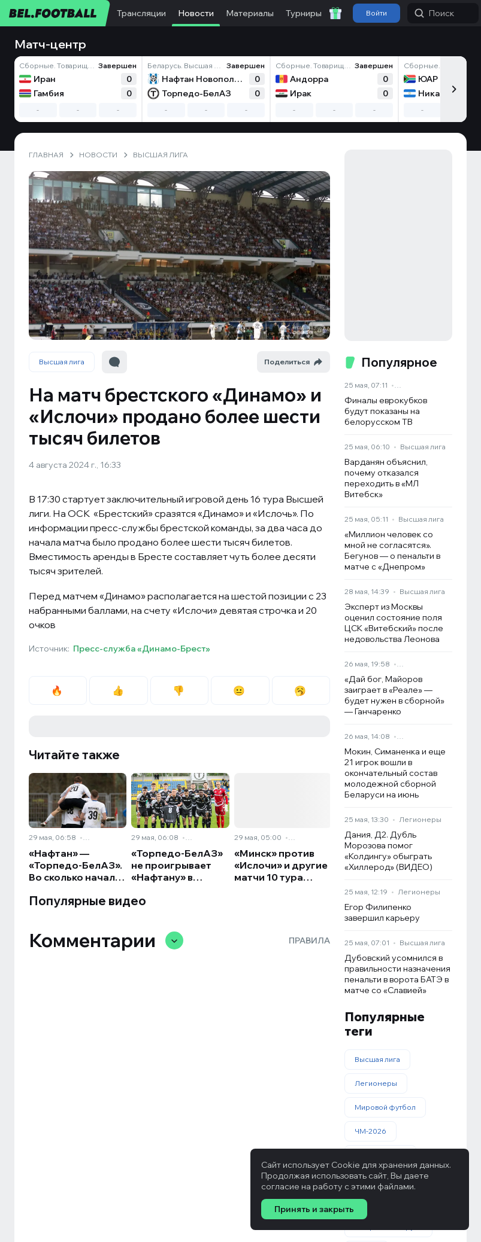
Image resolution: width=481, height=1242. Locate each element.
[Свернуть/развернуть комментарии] (174, 940)
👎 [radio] (179, 690)
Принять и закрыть (314, 1209)
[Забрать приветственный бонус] (335, 13)
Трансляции (141, 13)
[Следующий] (453, 89)
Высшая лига (61, 361)
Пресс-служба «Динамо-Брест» (141, 648)
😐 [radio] (240, 690)
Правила (309, 940)
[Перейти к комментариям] (114, 362)
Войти (376, 12)
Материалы (250, 13)
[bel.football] (55, 13)
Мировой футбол (385, 1107)
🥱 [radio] (301, 690)
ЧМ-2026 (370, 1131)
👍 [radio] (119, 690)
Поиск (434, 13)
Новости (196, 13)
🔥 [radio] (58, 690)
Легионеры (420, 819)
